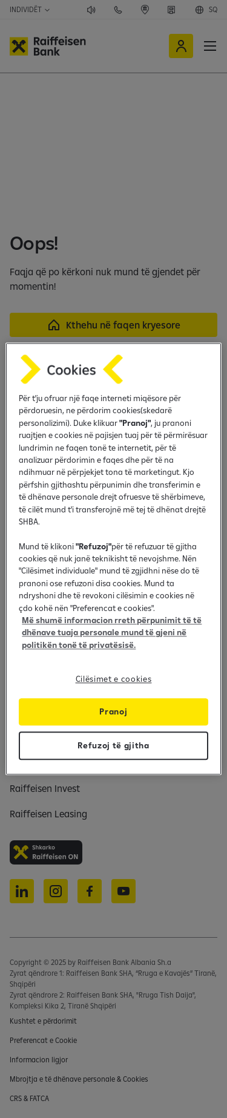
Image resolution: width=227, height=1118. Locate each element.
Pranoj (113, 712)
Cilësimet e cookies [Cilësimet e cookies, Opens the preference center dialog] (114, 679)
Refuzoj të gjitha (113, 745)
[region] (113, 558)
